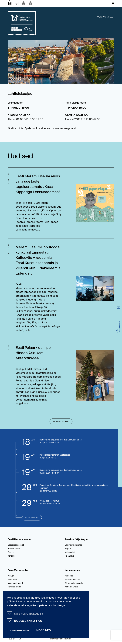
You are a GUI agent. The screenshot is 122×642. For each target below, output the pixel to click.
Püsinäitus (12, 580)
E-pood (11, 552)
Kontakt (11, 556)
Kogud (68, 549)
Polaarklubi (70, 556)
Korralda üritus (14, 587)
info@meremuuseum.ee (60, 639)
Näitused (69, 576)
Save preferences (19, 631)
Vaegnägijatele (105, 17)
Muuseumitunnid (15, 583)
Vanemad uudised (61, 421)
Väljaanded (70, 552)
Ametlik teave (14, 549)
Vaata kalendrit (32, 518)
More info (43, 630)
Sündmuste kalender (74, 583)
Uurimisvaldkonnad (73, 545)
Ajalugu (11, 576)
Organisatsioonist (16, 545)
